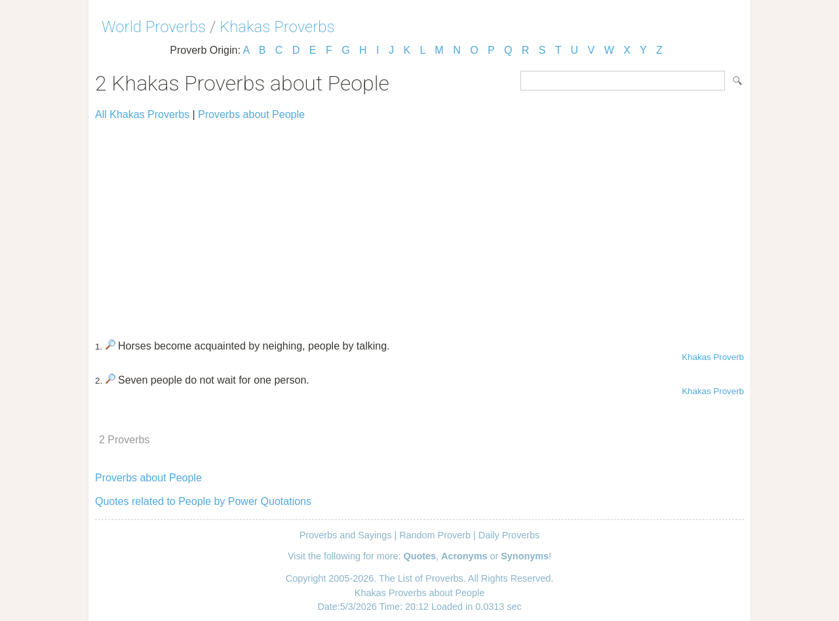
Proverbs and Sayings (346, 535)
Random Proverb (435, 535)
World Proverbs (154, 27)
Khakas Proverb (713, 357)
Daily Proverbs (509, 535)
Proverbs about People (251, 114)
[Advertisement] (419, 224)
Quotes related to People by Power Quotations (203, 501)
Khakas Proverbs (277, 27)
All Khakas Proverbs (142, 114)
